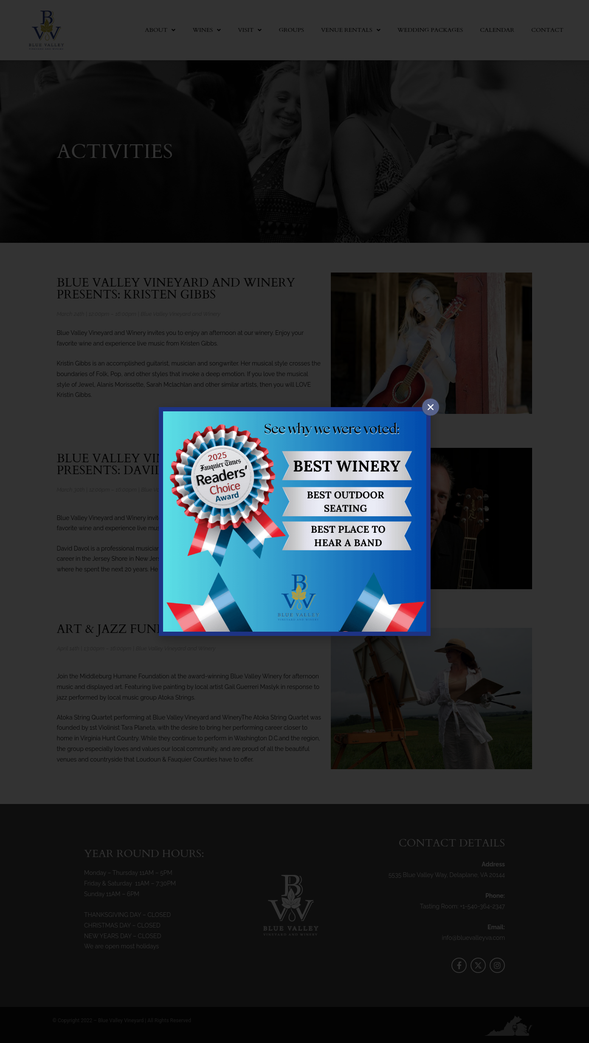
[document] (294, 521)
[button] (430, 407)
